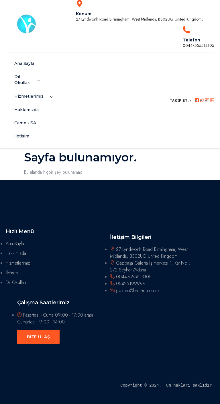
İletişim (21, 136)
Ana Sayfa (24, 63)
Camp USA (25, 122)
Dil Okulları (29, 79)
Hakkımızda (26, 109)
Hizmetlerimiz (36, 97)
